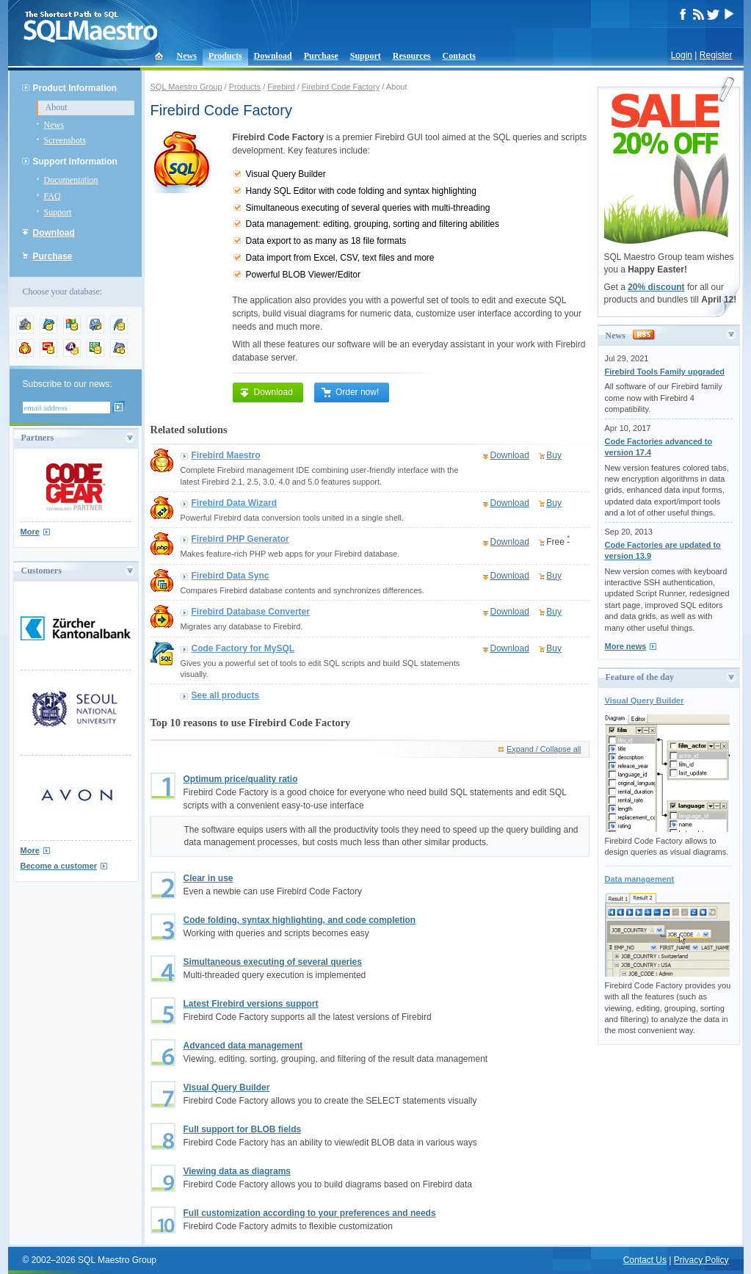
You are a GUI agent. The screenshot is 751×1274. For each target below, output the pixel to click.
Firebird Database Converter (251, 612)
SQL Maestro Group (186, 86)
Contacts (459, 56)
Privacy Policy (701, 1260)
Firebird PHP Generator (240, 539)
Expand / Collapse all (544, 749)
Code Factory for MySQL (243, 648)
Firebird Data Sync (230, 576)
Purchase (321, 56)
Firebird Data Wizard (234, 503)
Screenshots (65, 140)
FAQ (52, 196)
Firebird (280, 86)
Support (365, 56)
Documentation (71, 180)
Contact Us (645, 1260)
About (57, 107)
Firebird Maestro (226, 455)
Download (273, 56)
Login (681, 55)
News (187, 56)
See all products (226, 695)
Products (225, 56)
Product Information (75, 88)
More (30, 531)
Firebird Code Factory (341, 86)
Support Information (75, 161)
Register (716, 55)
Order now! (350, 392)
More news (626, 646)
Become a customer (59, 865)
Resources (412, 56)
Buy (554, 455)
